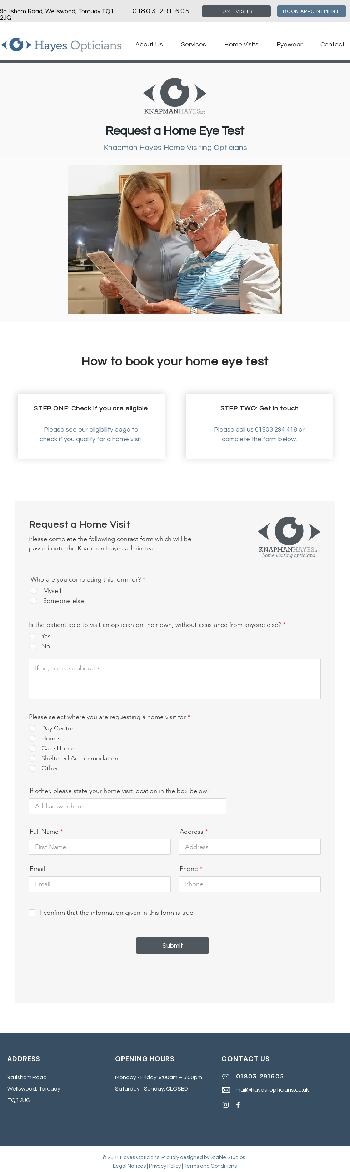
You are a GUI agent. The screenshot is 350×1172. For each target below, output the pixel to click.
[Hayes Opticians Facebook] (238, 1105)
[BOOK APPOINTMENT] (311, 11)
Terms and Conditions (210, 1166)
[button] (189, 45)
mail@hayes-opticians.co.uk (272, 1090)
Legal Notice (128, 1166)
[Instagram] (225, 1105)
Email (37, 869)
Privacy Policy (165, 1166)
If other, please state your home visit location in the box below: (119, 791)
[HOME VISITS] (236, 11)
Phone (189, 869)
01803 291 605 (160, 11)
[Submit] (172, 945)
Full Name (44, 831)
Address (191, 831)
